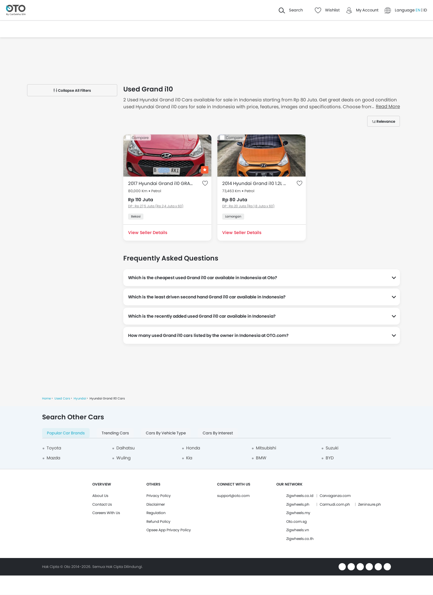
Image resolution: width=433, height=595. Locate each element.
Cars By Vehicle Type (166, 433)
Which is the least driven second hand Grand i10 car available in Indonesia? (207, 297)
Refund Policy (158, 521)
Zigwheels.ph (297, 504)
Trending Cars (115, 433)
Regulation (156, 512)
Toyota (54, 448)
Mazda (53, 458)
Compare (140, 137)
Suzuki (332, 448)
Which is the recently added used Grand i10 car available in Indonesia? (202, 316)
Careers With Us (106, 512)
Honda (193, 448)
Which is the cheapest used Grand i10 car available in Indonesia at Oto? (202, 278)
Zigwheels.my (298, 512)
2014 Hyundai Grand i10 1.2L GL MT (255, 183)
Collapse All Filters (72, 90)
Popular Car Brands (66, 433)
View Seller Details (147, 233)
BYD (330, 458)
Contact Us (102, 504)
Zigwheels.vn (297, 529)
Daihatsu (125, 448)
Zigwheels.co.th (300, 538)
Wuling (123, 458)
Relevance (385, 121)
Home (46, 398)
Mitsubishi (266, 448)
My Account (367, 10)
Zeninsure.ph (369, 504)
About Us (100, 495)
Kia (189, 458)
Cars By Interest (218, 433)
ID (425, 10)
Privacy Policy (158, 495)
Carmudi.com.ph (335, 504)
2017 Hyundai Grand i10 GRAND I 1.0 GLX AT (161, 183)
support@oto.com (233, 495)
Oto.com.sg (296, 521)
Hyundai (80, 398)
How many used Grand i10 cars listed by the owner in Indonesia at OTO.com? (208, 335)
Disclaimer (155, 504)
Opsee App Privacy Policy (168, 529)
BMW (261, 458)
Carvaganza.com (335, 495)
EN (418, 10)
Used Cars (62, 398)
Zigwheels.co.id (299, 495)
